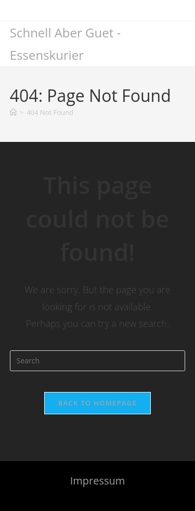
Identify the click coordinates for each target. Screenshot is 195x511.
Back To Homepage (97, 403)
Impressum (97, 481)
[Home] (13, 112)
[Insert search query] (98, 360)
